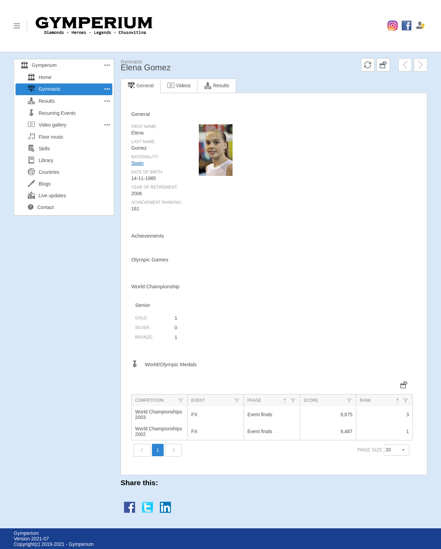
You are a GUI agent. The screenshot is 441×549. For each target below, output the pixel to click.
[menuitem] (393, 26)
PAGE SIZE (369, 449)
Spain (137, 163)
